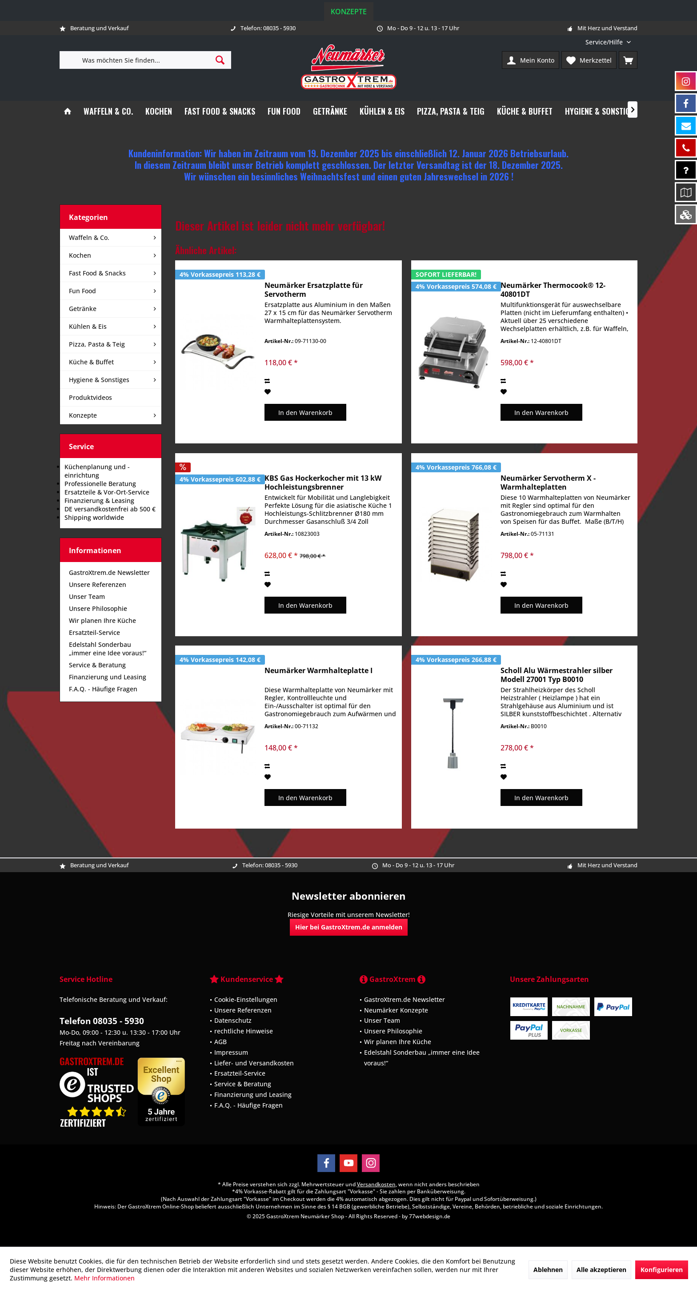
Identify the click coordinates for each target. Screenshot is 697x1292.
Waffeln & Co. (89, 237)
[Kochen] (158, 111)
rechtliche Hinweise (243, 1031)
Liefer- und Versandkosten (254, 1063)
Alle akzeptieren (601, 1269)
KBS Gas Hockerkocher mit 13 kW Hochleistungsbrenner (322, 482)
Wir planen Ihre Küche (102, 620)
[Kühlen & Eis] (382, 111)
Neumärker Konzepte (396, 1010)
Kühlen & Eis (88, 326)
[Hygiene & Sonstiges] (601, 111)
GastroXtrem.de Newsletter (109, 572)
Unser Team (87, 596)
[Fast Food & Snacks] (219, 111)
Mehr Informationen (104, 1278)
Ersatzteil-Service (94, 632)
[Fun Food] (284, 111)
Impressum (231, 1052)
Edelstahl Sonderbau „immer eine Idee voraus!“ (107, 648)
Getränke (82, 308)
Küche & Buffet (91, 362)
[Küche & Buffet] (525, 111)
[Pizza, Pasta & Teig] (451, 111)
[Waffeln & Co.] (108, 111)
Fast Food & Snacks (97, 273)
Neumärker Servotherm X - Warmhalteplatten (548, 482)
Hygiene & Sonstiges (99, 379)
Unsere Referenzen (97, 584)
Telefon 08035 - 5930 (102, 1021)
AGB (220, 1041)
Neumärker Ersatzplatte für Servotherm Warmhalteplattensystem (313, 290)
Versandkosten (376, 1184)
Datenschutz (233, 1020)
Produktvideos (90, 397)
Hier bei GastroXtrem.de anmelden (348, 927)
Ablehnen (548, 1269)
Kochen (80, 255)
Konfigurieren (662, 1269)
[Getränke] (330, 111)
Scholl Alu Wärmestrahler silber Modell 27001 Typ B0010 (557, 675)
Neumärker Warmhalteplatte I (318, 670)
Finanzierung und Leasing (107, 677)
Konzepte (349, 11)
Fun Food (82, 291)
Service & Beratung (97, 665)
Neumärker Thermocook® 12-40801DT (553, 290)
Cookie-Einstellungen (245, 999)
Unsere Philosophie (98, 608)
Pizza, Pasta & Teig (97, 344)
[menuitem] (608, 42)
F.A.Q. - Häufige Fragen (103, 689)
